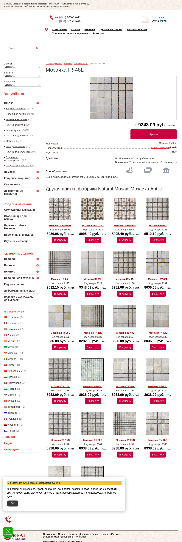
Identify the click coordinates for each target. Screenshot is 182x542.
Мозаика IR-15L (158, 225)
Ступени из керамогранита (12, 158)
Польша (12, 376)
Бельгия (12, 323)
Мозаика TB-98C (157, 386)
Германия (13, 329)
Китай (11, 365)
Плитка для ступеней (18, 151)
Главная (50, 63)
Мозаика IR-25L (60, 279)
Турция (12, 400)
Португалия (14, 382)
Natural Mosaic (158, 147)
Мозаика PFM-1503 (60, 225)
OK (13, 503)
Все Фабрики (14, 94)
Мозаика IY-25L (93, 332)
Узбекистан (14, 406)
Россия (12, 388)
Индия (11, 341)
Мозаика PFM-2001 (93, 225)
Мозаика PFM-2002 (125, 225)
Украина (12, 412)
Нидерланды (15, 370)
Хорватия (13, 424)
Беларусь (13, 317)
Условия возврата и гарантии (70, 33)
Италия (12, 359)
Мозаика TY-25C (125, 440)
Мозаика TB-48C (125, 386)
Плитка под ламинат (17, 135)
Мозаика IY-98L (158, 332)
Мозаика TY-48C (157, 440)
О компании (59, 29)
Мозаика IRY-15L (125, 279)
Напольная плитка (16, 114)
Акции (8, 443)
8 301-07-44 (68, 21)
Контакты (98, 33)
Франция (13, 418)
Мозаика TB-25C (92, 386)
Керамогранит (14, 130)
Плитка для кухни (16, 124)
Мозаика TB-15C (60, 386)
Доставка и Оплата (110, 29)
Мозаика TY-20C (92, 440)
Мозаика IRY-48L (158, 279)
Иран (11, 347)
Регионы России (137, 29)
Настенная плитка (25, 53)
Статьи (75, 29)
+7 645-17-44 (67, 17)
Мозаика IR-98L (93, 279)
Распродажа (12, 449)
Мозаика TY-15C (60, 440)
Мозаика (10, 141)
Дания (11, 335)
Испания (13, 353)
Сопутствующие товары (19, 165)
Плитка (58, 63)
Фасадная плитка (15, 146)
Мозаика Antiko (81, 63)
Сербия (12, 394)
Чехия (11, 430)
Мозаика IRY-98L (60, 332)
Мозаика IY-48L (125, 332)
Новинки (90, 29)
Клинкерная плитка (16, 119)
